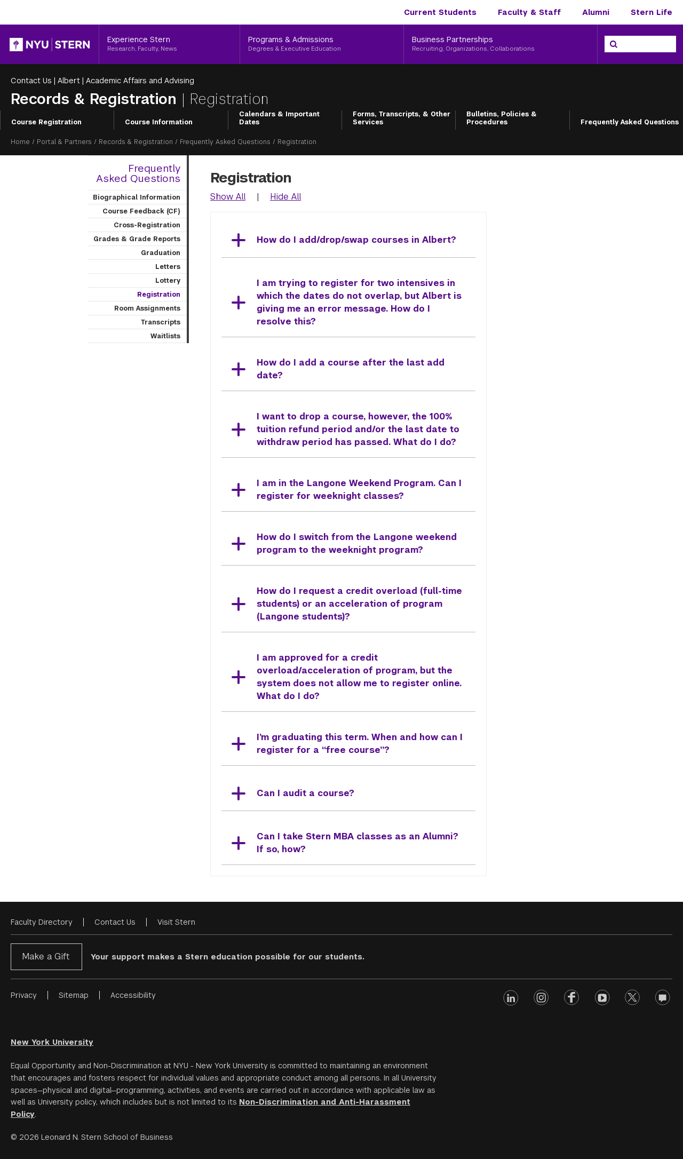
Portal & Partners (64, 142)
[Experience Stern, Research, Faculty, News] (169, 44)
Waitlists (165, 336)
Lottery (167, 280)
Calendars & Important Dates (279, 118)
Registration (158, 294)
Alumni (595, 12)
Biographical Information (136, 197)
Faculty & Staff (529, 12)
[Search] (613, 44)
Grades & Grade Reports (136, 239)
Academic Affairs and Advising (140, 80)
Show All (227, 196)
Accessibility (133, 995)
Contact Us (31, 80)
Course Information (159, 122)
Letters (167, 267)
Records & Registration (96, 99)
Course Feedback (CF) (141, 211)
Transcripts (160, 322)
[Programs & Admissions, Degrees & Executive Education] (321, 44)
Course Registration (46, 122)
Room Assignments (147, 308)
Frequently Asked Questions (630, 122)
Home (20, 142)
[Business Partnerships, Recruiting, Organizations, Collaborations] (500, 44)
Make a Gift (45, 956)
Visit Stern (176, 922)
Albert (69, 80)
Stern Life (651, 12)
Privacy (24, 995)
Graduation (160, 253)
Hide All (285, 196)
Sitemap (74, 995)
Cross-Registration (147, 225)
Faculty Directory (42, 922)
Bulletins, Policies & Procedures (501, 118)
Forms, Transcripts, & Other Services (401, 118)
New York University (52, 1042)
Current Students (440, 12)
